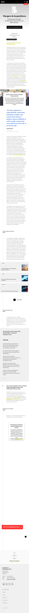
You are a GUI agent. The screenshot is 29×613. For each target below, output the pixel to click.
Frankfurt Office (9, 131)
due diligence (9, 399)
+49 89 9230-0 (10, 576)
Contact (5, 603)
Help (3, 594)
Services (14, 558)
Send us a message (11, 579)
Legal (4, 592)
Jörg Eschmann (9, 128)
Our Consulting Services (12, 527)
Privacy (4, 597)
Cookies (4, 600)
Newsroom (5, 589)
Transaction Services (10, 44)
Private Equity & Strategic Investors (13, 42)
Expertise (14, 555)
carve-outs (15, 75)
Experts (14, 36)
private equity (23, 79)
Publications (14, 33)
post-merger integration (18, 154)
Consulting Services (14, 35)
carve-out (8, 397)
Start (14, 553)
